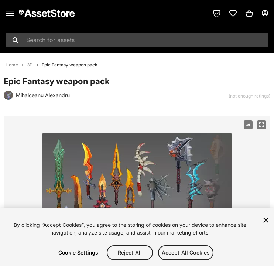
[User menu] (264, 13)
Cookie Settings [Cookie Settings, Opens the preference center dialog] (78, 252)
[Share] (248, 124)
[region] (137, 237)
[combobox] (137, 40)
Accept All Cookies (186, 252)
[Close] (265, 220)
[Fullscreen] (261, 124)
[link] (233, 13)
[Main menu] (10, 13)
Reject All (130, 252)
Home (12, 65)
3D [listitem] (30, 65)
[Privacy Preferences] (216, 13)
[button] (249, 13)
